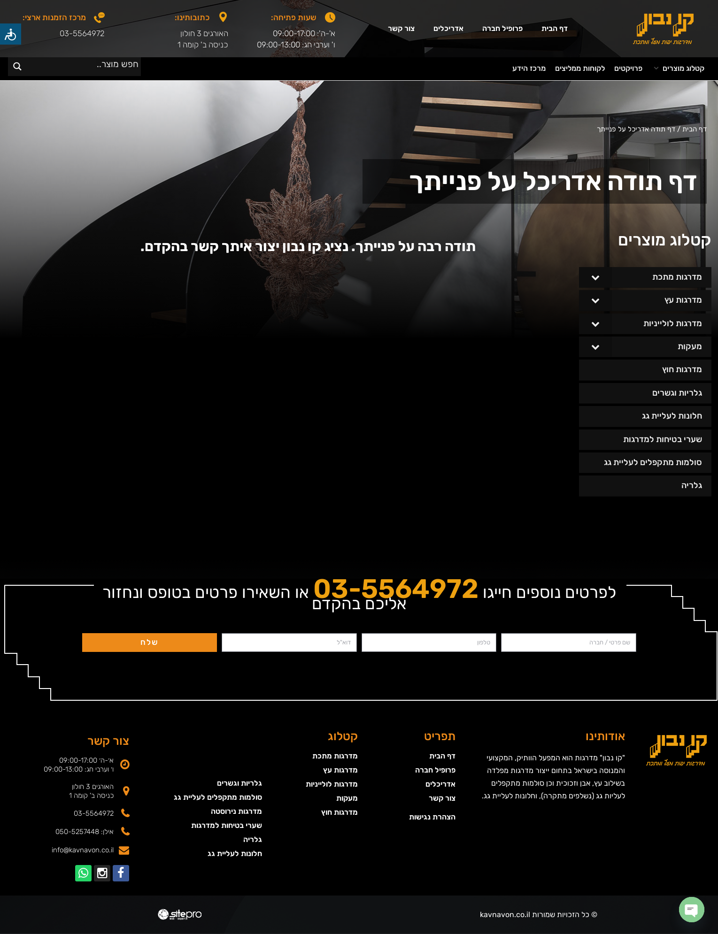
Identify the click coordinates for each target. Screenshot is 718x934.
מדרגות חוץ (339, 812)
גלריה (252, 839)
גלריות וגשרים (239, 783)
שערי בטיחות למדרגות (226, 825)
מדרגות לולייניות (332, 784)
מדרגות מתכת (335, 755)
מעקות (347, 798)
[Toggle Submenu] (595, 277)
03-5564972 (82, 33)
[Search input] (86, 63)
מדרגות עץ (340, 770)
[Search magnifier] (17, 66)
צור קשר (401, 28)
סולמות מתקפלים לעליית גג (218, 797)
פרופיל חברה (502, 28)
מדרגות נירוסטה (236, 811)
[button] (678, 69)
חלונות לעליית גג (235, 853)
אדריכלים (448, 28)
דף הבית (554, 28)
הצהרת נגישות (432, 816)
